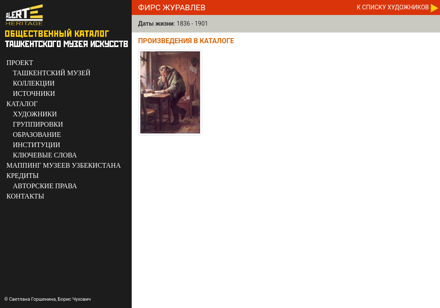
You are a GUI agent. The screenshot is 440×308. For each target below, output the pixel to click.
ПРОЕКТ (19, 62)
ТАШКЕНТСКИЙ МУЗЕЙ (52, 73)
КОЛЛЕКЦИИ (34, 83)
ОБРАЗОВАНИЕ (37, 134)
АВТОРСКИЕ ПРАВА (45, 186)
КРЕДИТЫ (22, 175)
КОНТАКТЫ (25, 196)
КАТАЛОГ (22, 103)
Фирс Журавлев (172, 7)
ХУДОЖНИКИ (35, 114)
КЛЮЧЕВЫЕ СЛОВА (45, 155)
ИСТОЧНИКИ (34, 93)
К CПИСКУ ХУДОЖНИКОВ (393, 7)
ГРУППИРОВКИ (38, 124)
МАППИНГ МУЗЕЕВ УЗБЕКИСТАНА (63, 165)
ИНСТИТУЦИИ (36, 144)
